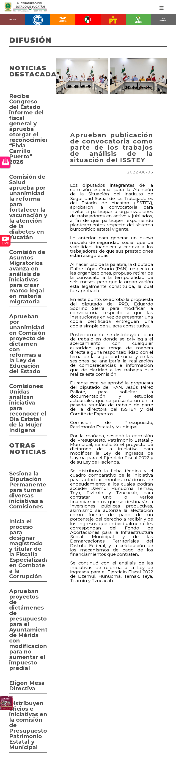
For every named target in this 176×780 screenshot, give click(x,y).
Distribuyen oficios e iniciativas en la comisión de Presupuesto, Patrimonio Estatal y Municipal (28, 725)
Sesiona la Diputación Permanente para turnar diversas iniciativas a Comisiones (27, 490)
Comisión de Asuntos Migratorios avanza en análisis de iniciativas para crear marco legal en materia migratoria (27, 277)
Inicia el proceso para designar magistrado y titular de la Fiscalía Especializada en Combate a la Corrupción (28, 549)
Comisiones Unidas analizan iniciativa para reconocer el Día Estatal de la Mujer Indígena (27, 408)
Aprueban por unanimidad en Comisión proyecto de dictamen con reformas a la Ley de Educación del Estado (27, 344)
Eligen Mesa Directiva (27, 686)
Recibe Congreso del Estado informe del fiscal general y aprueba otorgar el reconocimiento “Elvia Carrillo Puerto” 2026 (28, 129)
